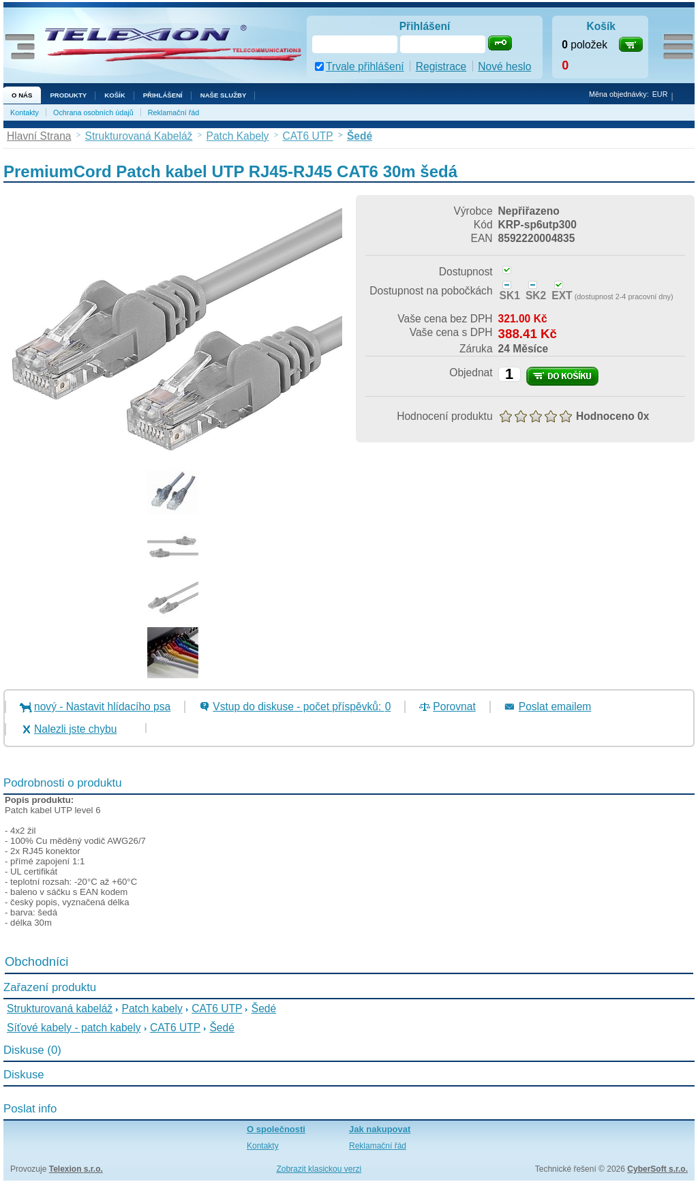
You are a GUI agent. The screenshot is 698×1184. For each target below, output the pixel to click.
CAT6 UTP (217, 1008)
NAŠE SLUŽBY (223, 95)
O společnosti (276, 1129)
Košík (114, 95)
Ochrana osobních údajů (93, 112)
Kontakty (24, 112)
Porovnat (454, 706)
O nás (22, 95)
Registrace (441, 66)
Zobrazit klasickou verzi (318, 1169)
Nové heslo (504, 66)
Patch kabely (152, 1008)
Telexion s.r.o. (76, 1169)
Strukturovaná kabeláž (59, 1008)
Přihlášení (163, 95)
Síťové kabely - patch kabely (74, 1027)
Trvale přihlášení (365, 66)
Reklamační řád (174, 112)
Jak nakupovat (379, 1129)
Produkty (68, 95)
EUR (660, 94)
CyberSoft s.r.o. (657, 1169)
